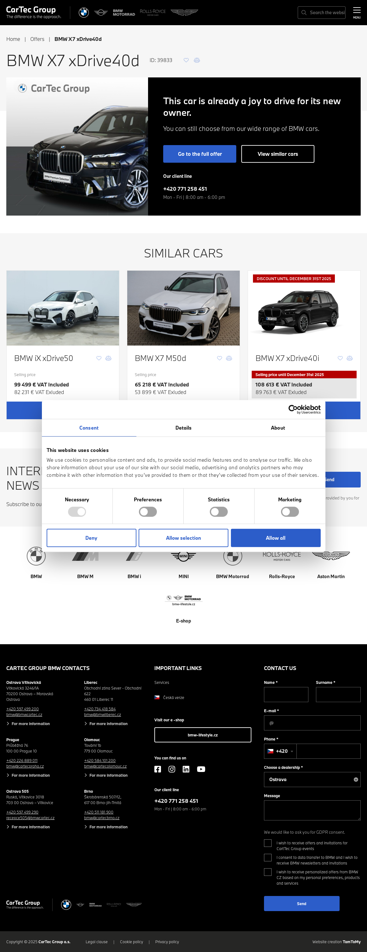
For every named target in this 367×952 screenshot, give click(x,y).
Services (161, 682)
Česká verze (169, 697)
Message (272, 795)
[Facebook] (157, 769)
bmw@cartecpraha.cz (25, 766)
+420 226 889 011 (21, 760)
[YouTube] (201, 769)
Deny (91, 538)
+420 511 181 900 (98, 811)
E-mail (271, 710)
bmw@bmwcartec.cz (24, 714)
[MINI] (101, 12)
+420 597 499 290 (22, 811)
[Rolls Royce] (153, 12)
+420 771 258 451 (185, 188)
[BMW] (84, 13)
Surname (325, 682)
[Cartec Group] (33, 12)
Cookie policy (131, 941)
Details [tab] (183, 428)
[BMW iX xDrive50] (63, 308)
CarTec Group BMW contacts (48, 668)
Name (271, 682)
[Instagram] (172, 769)
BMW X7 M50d (160, 358)
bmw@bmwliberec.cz (102, 714)
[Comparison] (196, 60)
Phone (271, 738)
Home (13, 39)
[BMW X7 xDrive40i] (304, 308)
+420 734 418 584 (100, 708)
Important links (178, 668)
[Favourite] (186, 60)
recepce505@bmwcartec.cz (30, 817)
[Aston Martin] (184, 12)
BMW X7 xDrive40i (287, 358)
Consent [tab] (89, 428)
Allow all (275, 538)
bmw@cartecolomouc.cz (105, 766)
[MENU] (356, 12)
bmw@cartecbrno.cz (101, 817)
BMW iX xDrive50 (43, 358)
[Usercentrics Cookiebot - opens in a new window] (293, 409)
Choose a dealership (283, 767)
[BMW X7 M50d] (183, 308)
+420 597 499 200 (22, 708)
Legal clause (97, 941)
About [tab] (278, 428)
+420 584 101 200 (100, 760)
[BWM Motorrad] (124, 12)
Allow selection (183, 538)
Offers (37, 39)
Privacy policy (167, 941)
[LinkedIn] (186, 769)
